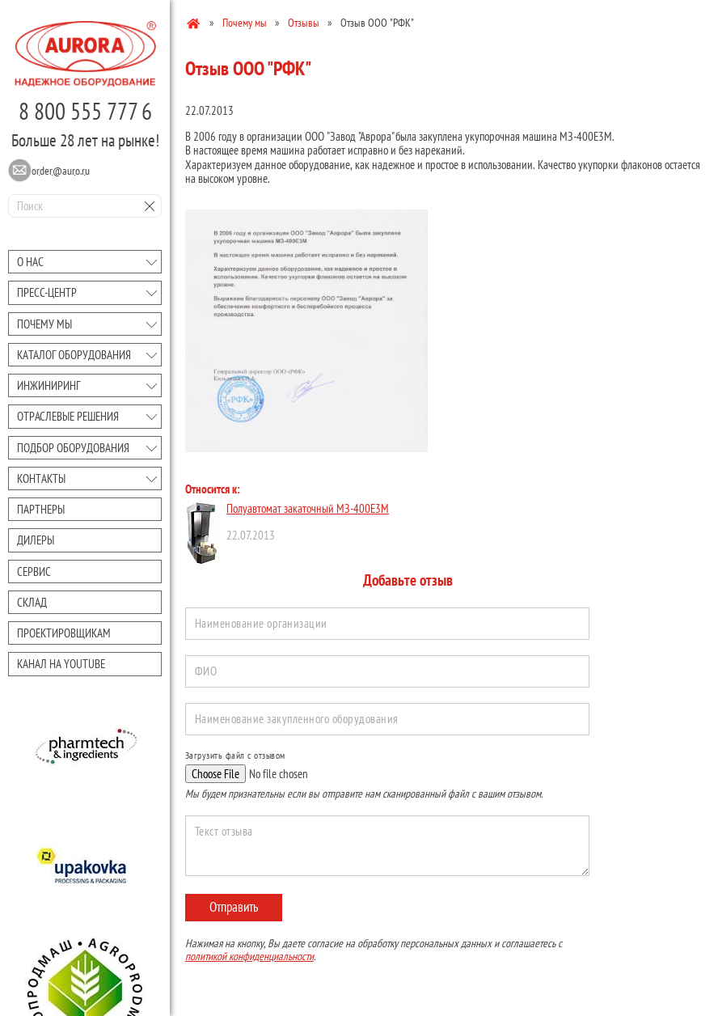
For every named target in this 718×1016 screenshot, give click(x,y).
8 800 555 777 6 (85, 110)
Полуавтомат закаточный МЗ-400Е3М (307, 508)
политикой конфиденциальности (249, 956)
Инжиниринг (48, 385)
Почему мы (44, 324)
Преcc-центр (47, 292)
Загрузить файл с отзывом (235, 755)
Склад (32, 602)
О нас (30, 261)
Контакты (41, 478)
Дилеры (35, 540)
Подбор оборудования (73, 447)
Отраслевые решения (68, 416)
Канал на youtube (61, 663)
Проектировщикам (64, 633)
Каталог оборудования (74, 354)
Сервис (34, 571)
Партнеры (41, 509)
